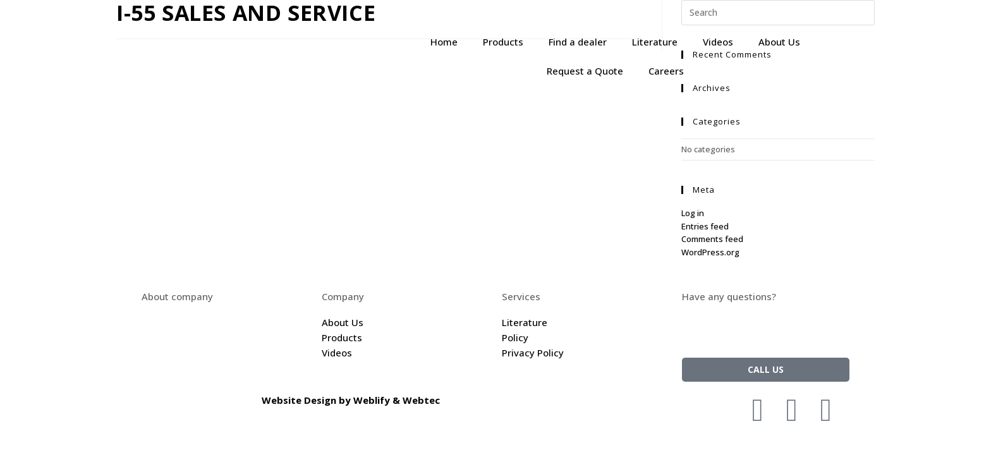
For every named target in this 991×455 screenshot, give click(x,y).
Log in (692, 213)
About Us (779, 41)
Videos (718, 41)
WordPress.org (710, 252)
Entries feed (705, 226)
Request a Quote (585, 70)
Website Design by (307, 400)
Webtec (421, 400)
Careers (666, 70)
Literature (655, 41)
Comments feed (712, 239)
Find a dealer (578, 41)
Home (444, 41)
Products (503, 41)
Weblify (371, 400)
